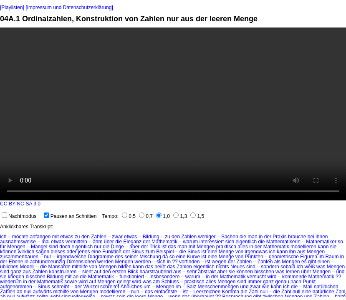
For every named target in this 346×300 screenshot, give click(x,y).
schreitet (109, 287)
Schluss (170, 282)
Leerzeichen (206, 292)
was (320, 267)
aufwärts (42, 292)
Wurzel (91, 287)
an (75, 277)
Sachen (229, 237)
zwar (117, 237)
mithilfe (80, 267)
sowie (70, 282)
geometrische (284, 257)
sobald (287, 267)
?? (174, 262)
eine (96, 252)
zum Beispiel (159, 252)
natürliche (323, 292)
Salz (191, 287)
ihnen (322, 237)
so (340, 242)
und (340, 272)
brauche (297, 237)
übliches (9, 267)
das (172, 247)
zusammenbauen (19, 257)
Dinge (117, 247)
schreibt (60, 287)
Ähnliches (131, 287)
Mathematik (164, 242)
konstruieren (62, 272)
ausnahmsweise (18, 242)
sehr (192, 272)
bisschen (264, 272)
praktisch (226, 247)
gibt (312, 262)
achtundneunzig (47, 262)
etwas (66, 237)
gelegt (124, 282)
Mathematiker (321, 242)
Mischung (150, 257)
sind (53, 247)
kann (323, 247)
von (239, 252)
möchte (20, 237)
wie (266, 287)
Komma (230, 292)
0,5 (129, 216)
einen (324, 262)
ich (3, 237)
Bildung (151, 237)
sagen (42, 252)
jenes (84, 252)
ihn (292, 252)
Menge (226, 252)
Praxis (279, 237)
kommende (294, 277)
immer (254, 282)
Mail (307, 287)
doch (64, 247)
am (156, 282)
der (267, 237)
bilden (124, 267)
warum (190, 242)
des (119, 257)
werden (105, 262)
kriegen (16, 277)
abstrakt (207, 272)
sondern (270, 267)
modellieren (303, 247)
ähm (97, 242)
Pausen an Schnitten (70, 216)
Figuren (308, 257)
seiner (131, 257)
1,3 (180, 216)
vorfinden (189, 262)
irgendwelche (71, 257)
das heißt (155, 267)
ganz (15, 272)
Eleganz (132, 242)
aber (134, 247)
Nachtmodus (19, 216)
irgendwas (256, 252)
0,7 (146, 216)
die (243, 237)
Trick (154, 247)
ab (19, 292)
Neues (237, 267)
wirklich (26, 252)
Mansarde (59, 267)
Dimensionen (81, 262)
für (3, 247)
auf (97, 272)
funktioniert (131, 277)
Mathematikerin (283, 242)
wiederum (11, 282)
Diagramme (101, 257)
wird (272, 277)
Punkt (309, 282)
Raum (331, 257)
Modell (27, 267)
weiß (309, 267)
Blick (133, 272)
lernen (293, 272)
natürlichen (326, 287)
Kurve (193, 257)
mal (45, 242)
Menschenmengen (218, 287)
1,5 (197, 216)
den (85, 237)
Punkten (254, 257)
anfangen (40, 237)
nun (135, 292)
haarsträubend (155, 272)
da (165, 257)
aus (301, 252)
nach (295, 282)
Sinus (137, 252)
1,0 (163, 216)
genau (282, 282)
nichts (222, 267)
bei (311, 237)
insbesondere (164, 277)
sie (333, 247)
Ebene (16, 262)
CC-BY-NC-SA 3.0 (20, 204)
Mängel (39, 247)
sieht (87, 272)
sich (229, 242)
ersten (119, 272)
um (147, 287)
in (261, 237)
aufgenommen (16, 287)
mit (55, 237)
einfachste (165, 292)
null (28, 292)
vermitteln (76, 242)
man (252, 237)
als (277, 262)
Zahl (253, 292)
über (109, 242)
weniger (207, 237)
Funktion (111, 252)
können (8, 252)
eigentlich (246, 242)
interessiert (212, 242)
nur (97, 247)
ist (164, 247)
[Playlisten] (12, 7)
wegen (219, 262)
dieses (58, 252)
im (321, 257)
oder (71, 252)
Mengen (16, 247)
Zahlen (98, 237)
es (304, 262)
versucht (256, 277)
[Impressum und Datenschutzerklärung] (69, 7)
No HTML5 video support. (173, 114)
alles (242, 247)
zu (77, 237)
